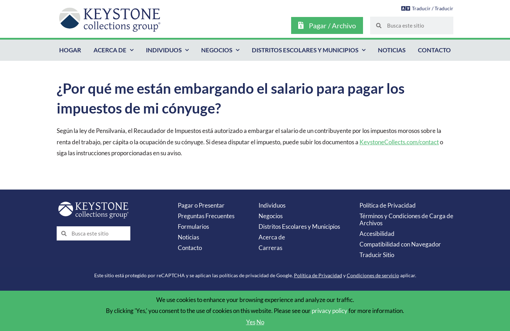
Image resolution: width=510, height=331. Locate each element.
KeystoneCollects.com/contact (399, 142)
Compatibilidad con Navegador (400, 244)
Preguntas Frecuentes (206, 216)
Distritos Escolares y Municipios (309, 50)
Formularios (193, 226)
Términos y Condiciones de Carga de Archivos (406, 219)
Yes (250, 322)
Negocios (220, 50)
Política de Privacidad (387, 205)
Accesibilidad (377, 233)
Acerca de (114, 50)
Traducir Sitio (376, 255)
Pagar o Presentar (201, 205)
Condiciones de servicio (373, 275)
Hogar (70, 50)
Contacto (434, 50)
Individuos (167, 50)
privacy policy (329, 310)
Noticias (392, 50)
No (260, 322)
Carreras (270, 247)
